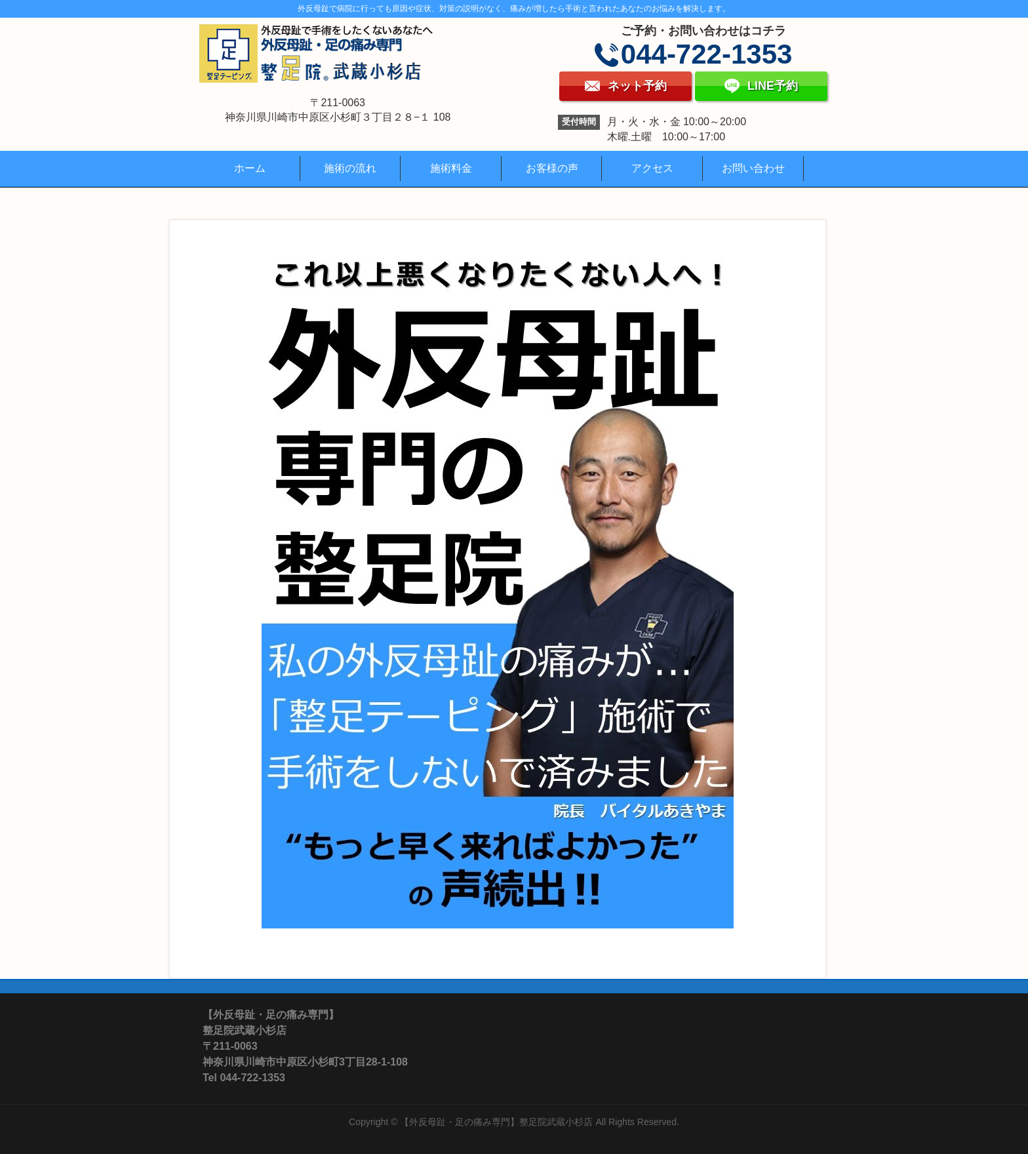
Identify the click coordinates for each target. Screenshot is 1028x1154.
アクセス (652, 168)
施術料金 (451, 168)
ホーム (250, 168)
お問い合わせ (753, 168)
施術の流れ (350, 168)
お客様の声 (552, 168)
